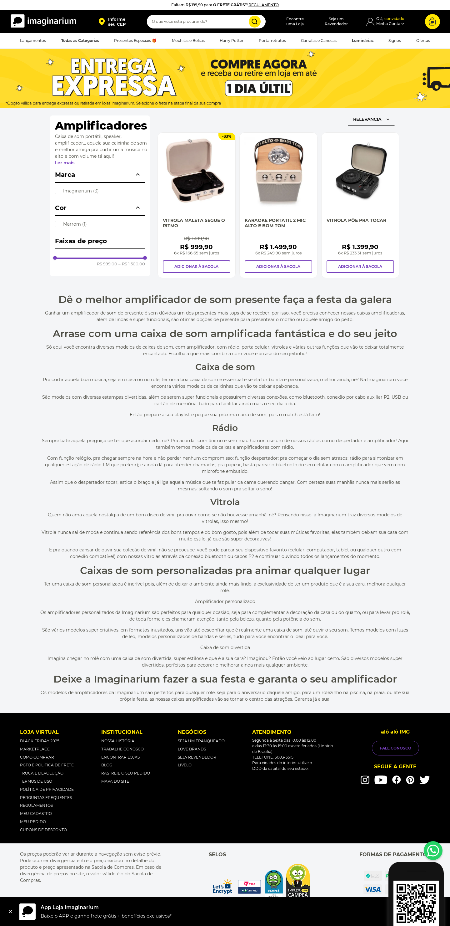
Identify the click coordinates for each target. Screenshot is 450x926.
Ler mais (64, 163)
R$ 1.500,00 (131, 264)
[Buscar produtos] (255, 22)
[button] (112, 22)
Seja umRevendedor (336, 21)
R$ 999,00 (107, 264)
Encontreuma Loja (295, 21)
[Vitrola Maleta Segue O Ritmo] (196, 205)
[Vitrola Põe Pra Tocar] (360, 205)
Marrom (75, 224)
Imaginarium (81, 191)
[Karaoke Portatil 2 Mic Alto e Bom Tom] (278, 205)
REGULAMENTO (263, 5)
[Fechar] (10, 911)
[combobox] (206, 21)
